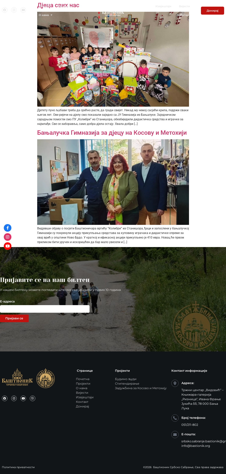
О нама (45, 15)
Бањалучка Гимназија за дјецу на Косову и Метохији (112, 132)
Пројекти (66, 6)
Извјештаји (163, 6)
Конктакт (183, 15)
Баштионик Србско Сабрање (173, 467)
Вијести (184, 6)
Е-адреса (7, 301)
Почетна (45, 6)
